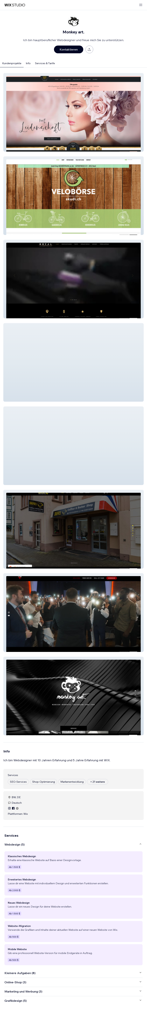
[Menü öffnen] (141, 5)
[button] (73, 112)
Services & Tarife (45, 63)
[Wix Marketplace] (14, 5)
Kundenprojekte (11, 63)
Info (28, 63)
